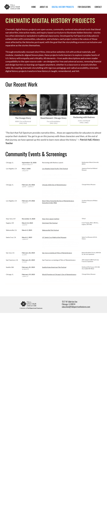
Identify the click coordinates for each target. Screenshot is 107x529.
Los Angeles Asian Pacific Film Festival (55, 168)
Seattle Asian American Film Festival (54, 296)
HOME (33, 6)
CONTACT (98, 6)
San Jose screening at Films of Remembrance (57, 281)
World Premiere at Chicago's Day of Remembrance (59, 303)
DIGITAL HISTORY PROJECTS (63, 6)
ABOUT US (44, 6)
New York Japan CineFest (50, 247)
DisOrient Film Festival (49, 251)
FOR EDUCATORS (84, 6)
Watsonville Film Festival (50, 258)
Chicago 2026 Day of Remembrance (54, 194)
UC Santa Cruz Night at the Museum (54, 266)
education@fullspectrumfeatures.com (76, 335)
